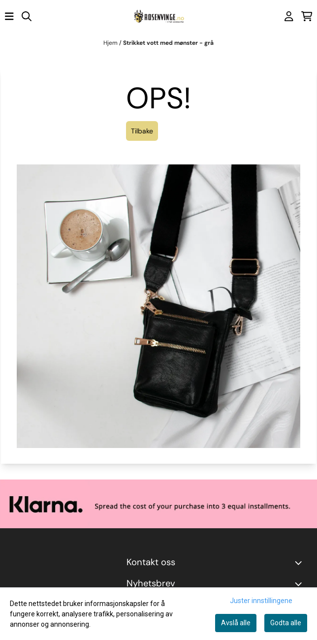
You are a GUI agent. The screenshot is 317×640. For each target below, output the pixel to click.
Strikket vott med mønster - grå (168, 43)
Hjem (111, 43)
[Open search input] (27, 16)
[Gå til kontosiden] (289, 16)
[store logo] (158, 16)
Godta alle (285, 623)
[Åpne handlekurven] (307, 16)
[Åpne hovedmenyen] (9, 16)
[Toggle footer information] (300, 563)
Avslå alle (236, 623)
